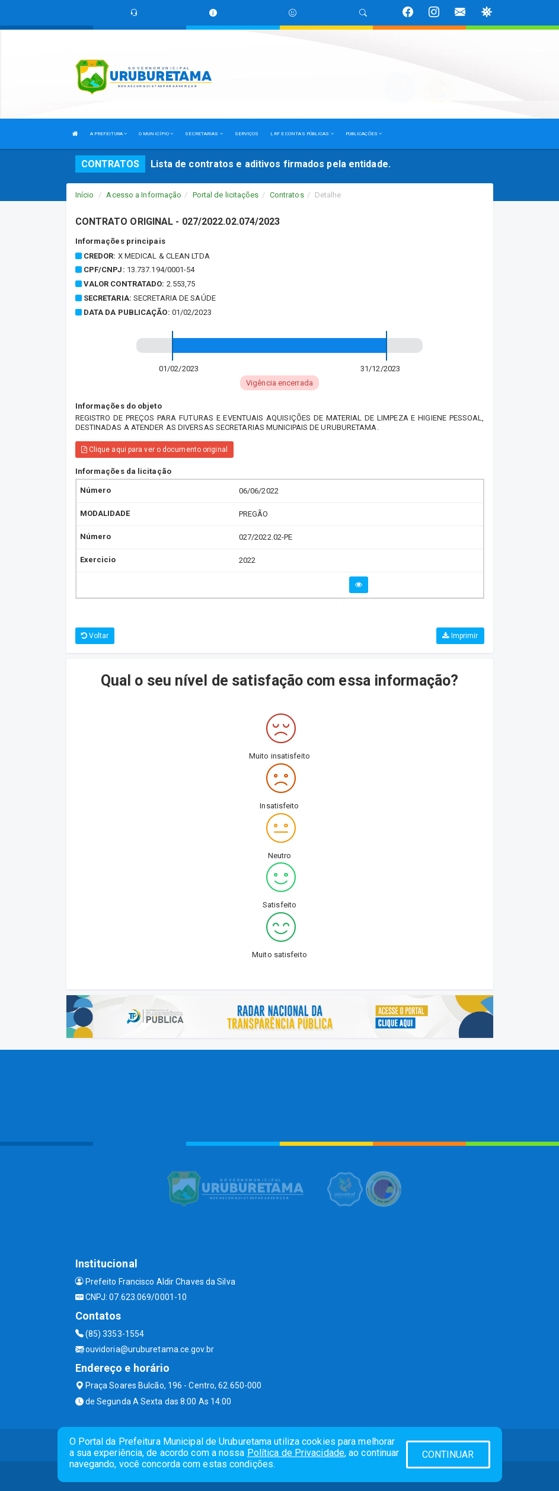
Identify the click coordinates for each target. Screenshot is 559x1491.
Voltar (95, 636)
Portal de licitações (226, 194)
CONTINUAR (448, 1454)
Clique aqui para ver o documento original (154, 449)
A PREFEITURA (108, 133)
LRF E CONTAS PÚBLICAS (301, 133)
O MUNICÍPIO (156, 133)
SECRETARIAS (203, 133)
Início (84, 194)
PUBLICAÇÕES (364, 133)
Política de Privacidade (295, 1452)
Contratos (287, 194)
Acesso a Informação (143, 194)
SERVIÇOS (247, 133)
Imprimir (460, 636)
